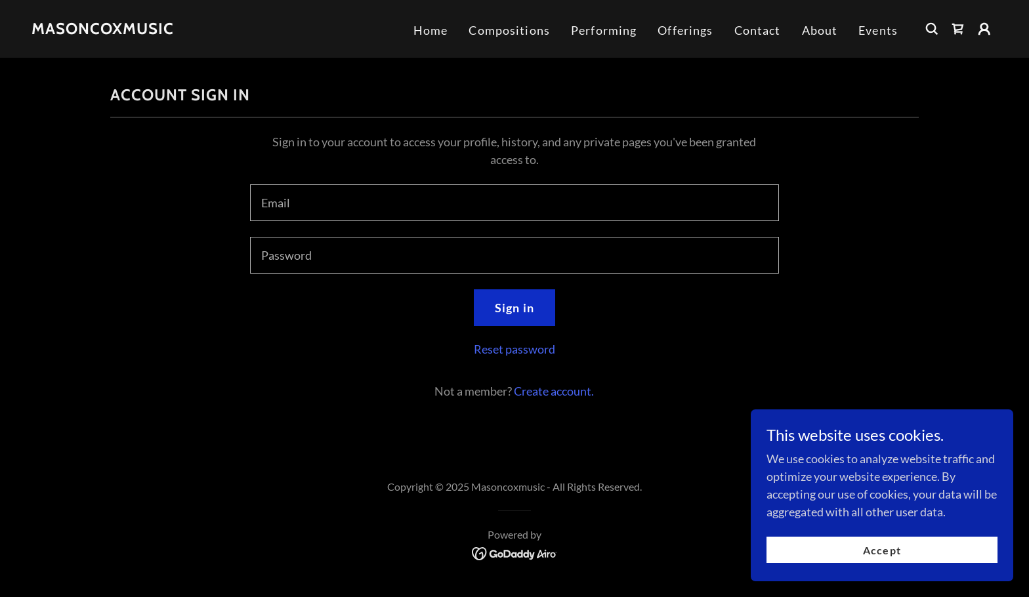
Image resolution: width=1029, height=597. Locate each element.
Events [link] (878, 30)
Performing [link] (604, 30)
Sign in (514, 307)
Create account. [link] (554, 391)
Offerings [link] (685, 30)
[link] (103, 29)
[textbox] (514, 202)
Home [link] (430, 30)
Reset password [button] (514, 349)
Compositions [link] (509, 30)
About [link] (820, 30)
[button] (984, 29)
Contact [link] (757, 30)
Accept (881, 550)
